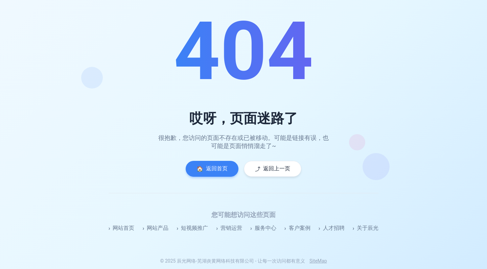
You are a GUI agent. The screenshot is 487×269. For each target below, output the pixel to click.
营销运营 (231, 228)
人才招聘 (334, 228)
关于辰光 (367, 228)
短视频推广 (194, 228)
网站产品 (157, 228)
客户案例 (299, 228)
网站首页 (123, 228)
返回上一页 (272, 168)
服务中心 (265, 228)
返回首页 (212, 168)
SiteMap (318, 261)
